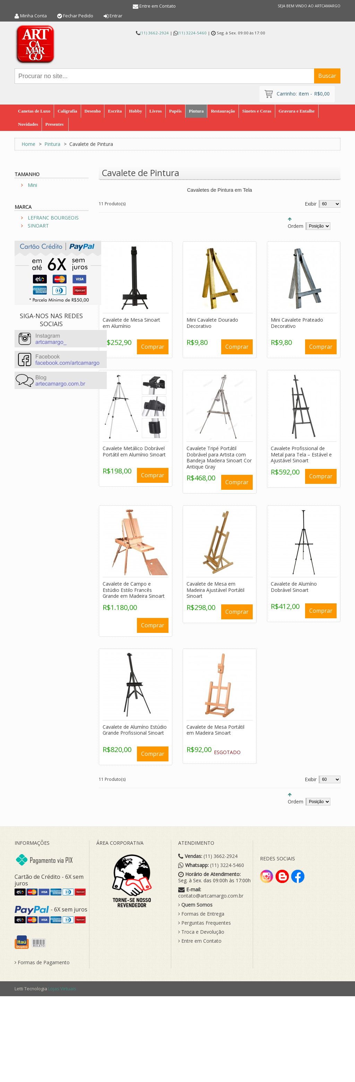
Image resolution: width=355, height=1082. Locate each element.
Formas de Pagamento (42, 962)
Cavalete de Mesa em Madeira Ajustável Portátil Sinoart (215, 589)
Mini (32, 185)
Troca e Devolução (201, 932)
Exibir (311, 203)
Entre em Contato (157, 6)
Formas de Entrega (201, 914)
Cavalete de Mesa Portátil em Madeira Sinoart (215, 730)
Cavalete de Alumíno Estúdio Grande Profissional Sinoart (135, 730)
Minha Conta (33, 16)
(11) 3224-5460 (192, 32)
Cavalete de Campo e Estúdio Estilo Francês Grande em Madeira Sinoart (134, 589)
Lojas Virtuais (62, 988)
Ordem (295, 226)
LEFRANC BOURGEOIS (53, 217)
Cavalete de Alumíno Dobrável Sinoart (294, 586)
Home (28, 144)
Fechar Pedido (78, 16)
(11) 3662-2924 (154, 32)
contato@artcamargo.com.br (210, 896)
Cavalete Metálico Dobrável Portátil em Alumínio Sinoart (134, 451)
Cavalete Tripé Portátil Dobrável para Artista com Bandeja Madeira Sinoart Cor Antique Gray (219, 457)
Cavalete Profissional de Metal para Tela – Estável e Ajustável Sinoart (301, 454)
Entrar (116, 16)
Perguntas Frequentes (204, 923)
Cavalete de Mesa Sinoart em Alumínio (131, 322)
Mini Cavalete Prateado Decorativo (297, 322)
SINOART (38, 225)
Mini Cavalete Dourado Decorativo (212, 322)
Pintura (52, 144)
